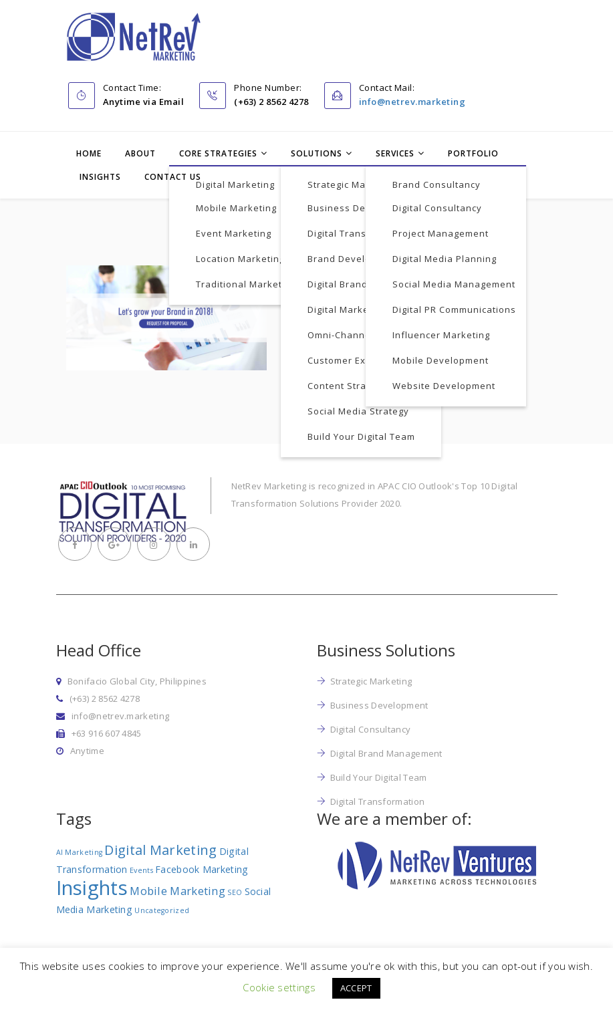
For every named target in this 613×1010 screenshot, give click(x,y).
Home (89, 153)
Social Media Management (453, 284)
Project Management (440, 233)
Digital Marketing (235, 184)
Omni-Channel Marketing (365, 335)
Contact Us (172, 176)
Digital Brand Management (369, 284)
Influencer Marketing (441, 335)
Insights (100, 176)
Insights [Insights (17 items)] (92, 887)
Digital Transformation (360, 233)
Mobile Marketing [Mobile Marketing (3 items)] (177, 890)
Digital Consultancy (437, 208)
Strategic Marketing (353, 184)
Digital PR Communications (454, 309)
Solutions (316, 153)
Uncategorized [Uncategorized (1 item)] (161, 910)
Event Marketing (233, 233)
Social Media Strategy (358, 411)
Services (395, 153)
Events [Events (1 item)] (141, 870)
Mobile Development (440, 360)
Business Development (361, 208)
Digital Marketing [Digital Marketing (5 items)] (160, 850)
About (140, 153)
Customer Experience (357, 360)
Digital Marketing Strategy (368, 309)
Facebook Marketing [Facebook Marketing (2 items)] (201, 869)
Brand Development (354, 259)
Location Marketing (240, 259)
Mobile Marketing (236, 208)
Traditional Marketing (246, 284)
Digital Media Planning (444, 259)
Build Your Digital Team (361, 436)
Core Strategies (218, 153)
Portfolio (473, 153)
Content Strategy (347, 386)
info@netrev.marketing (412, 102)
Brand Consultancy (436, 184)
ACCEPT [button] (356, 988)
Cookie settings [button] (279, 987)
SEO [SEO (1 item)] (234, 892)
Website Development (443, 386)
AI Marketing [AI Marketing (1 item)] (79, 852)
